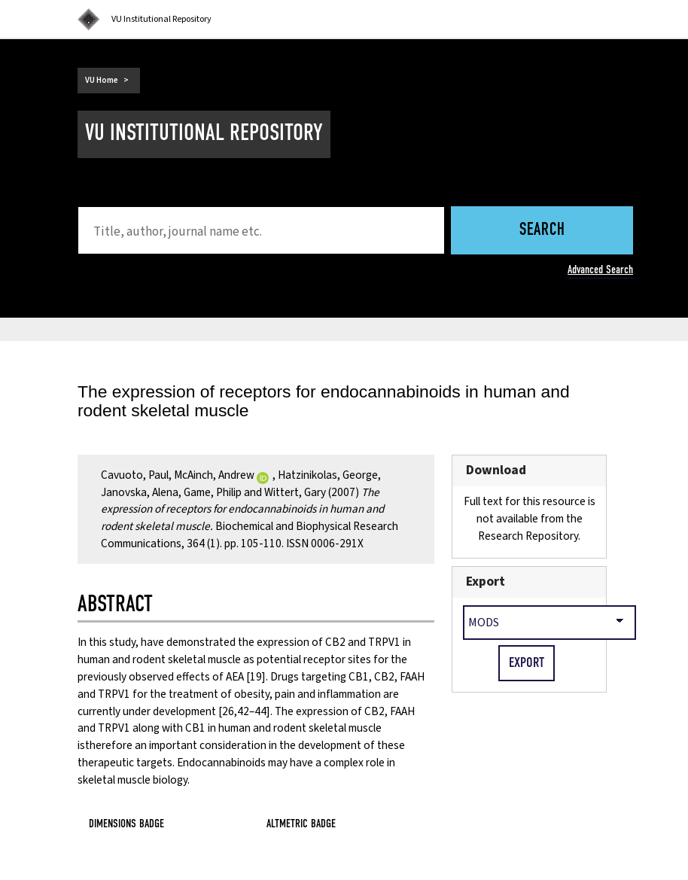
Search (542, 230)
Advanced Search (600, 269)
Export (485, 581)
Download (496, 470)
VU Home (101, 80)
